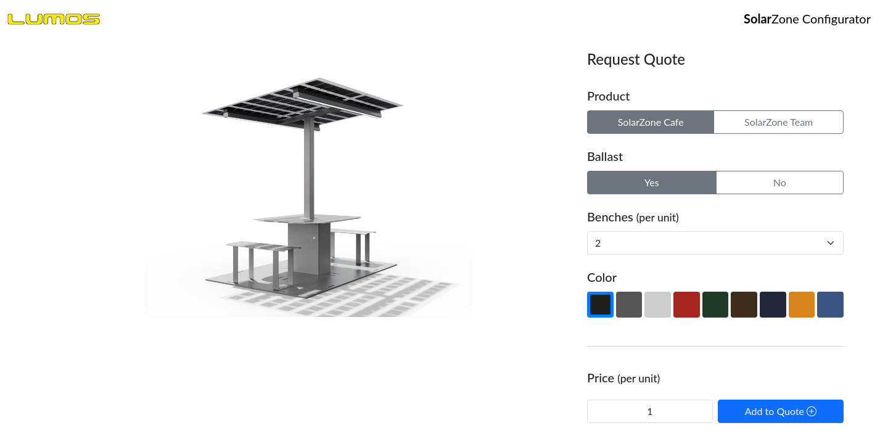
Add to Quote (780, 411)
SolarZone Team (778, 122)
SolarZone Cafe (651, 122)
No (779, 182)
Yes (651, 182)
